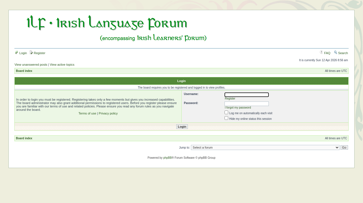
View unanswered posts (30, 64)
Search (341, 53)
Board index (24, 70)
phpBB (167, 157)
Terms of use (87, 113)
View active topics (62, 64)
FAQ (325, 53)
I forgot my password (238, 107)
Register (37, 53)
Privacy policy (108, 113)
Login (21, 53)
